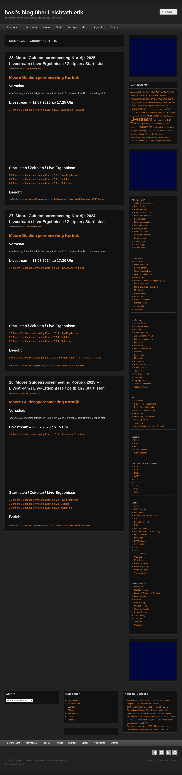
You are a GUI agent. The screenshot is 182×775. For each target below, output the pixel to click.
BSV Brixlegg (140, 509)
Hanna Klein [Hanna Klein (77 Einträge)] (151, 109)
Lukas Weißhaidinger (143, 222)
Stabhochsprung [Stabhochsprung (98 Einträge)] (137, 137)
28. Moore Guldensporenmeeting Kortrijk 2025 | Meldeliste (40, 183)
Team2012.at (140, 550)
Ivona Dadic (139, 206)
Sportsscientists (141, 368)
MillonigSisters (140, 228)
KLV (136, 470)
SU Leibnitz (139, 544)
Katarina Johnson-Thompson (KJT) (149, 280)
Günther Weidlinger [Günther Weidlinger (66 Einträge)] (160, 106)
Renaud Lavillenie (142, 299)
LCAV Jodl (138, 538)
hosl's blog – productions (145, 416)
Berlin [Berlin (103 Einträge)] (155, 95)
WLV (136, 492)
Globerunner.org (141, 333)
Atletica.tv (138, 401)
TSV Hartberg (140, 554)
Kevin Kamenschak (142, 212)
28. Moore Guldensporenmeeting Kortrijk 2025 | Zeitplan (39, 179)
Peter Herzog (140, 238)
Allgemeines (99, 27)
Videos (85, 27)
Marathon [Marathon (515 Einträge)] (145, 127)
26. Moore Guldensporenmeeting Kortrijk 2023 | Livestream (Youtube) (46, 434)
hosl (40, 69)
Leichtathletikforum (142, 348)
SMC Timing (139, 615)
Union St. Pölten (141, 570)
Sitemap (114, 27)
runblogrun (139, 361)
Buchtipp (72, 27)
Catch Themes (171, 760)
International (31, 27)
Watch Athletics (141, 387)
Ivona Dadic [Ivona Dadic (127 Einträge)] (142, 112)
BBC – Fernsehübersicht (145, 404)
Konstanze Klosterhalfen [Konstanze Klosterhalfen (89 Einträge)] (153, 116)
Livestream (86, 199)
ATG (136, 506)
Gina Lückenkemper (143, 274)
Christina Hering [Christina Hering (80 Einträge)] (148, 99)
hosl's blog (138, 413)
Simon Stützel (140, 306)
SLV (136, 479)
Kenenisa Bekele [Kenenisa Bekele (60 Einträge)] (136, 116)
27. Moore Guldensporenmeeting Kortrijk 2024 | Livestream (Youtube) (46, 268)
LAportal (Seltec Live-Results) (147, 593)
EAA (136, 443)
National (46, 27)
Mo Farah (138, 290)
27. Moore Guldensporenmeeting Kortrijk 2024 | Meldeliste (40, 341)
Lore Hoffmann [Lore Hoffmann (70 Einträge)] (158, 120)
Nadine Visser (140, 293)
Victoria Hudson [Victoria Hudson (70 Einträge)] (166, 141)
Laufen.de (138, 345)
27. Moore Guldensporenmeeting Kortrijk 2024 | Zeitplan (39, 337)
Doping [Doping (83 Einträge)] (159, 102)
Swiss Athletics (140, 449)
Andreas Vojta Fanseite (144, 203)
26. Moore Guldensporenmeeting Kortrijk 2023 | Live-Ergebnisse (43, 500)
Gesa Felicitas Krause (143, 271)
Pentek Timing (140, 612)
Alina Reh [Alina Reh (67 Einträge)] (145, 92)
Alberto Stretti (140, 323)
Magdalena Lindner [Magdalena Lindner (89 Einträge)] (154, 124)
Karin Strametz (140, 209)
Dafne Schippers (141, 264)
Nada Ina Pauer (141, 231)
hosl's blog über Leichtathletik (44, 12)
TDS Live (138, 618)
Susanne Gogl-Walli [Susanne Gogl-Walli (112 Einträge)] (154, 137)
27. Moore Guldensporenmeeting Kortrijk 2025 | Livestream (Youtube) (46, 109)
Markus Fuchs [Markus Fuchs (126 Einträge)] (159, 127)
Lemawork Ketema (142, 216)
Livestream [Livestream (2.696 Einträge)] (141, 119)
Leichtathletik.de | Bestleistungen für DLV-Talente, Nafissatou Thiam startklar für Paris (55, 357)
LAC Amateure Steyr (143, 528)
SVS (136, 547)
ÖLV (136, 446)
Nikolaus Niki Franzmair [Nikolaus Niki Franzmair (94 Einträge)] (157, 131)
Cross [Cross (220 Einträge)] (159, 98)
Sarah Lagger (140, 244)
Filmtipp (59, 27)
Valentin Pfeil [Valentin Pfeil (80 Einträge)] (143, 141)
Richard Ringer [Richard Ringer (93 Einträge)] (145, 134)
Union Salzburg (141, 566)
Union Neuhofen (141, 563)
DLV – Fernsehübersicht (144, 407)
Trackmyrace (140, 622)
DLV (136, 440)
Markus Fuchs (140, 225)
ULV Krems (139, 560)
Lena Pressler (140, 219)
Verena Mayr (139, 248)
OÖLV (137, 476)
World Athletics (140, 453)
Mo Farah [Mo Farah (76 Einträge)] (170, 127)
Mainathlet (138, 358)
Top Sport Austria (141, 380)
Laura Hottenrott (141, 284)
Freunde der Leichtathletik (145, 515)
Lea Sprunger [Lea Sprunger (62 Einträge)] (169, 116)
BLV (136, 466)
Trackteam (138, 309)
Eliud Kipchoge (140, 268)
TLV (136, 486)
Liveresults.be (140, 596)
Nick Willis (138, 296)
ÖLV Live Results (141, 609)
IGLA (136, 519)
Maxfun (137, 599)
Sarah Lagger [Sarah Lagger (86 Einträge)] (158, 134)
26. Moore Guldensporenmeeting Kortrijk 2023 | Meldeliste (40, 508)
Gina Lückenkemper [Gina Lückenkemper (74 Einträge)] (145, 106)
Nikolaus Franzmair (142, 235)
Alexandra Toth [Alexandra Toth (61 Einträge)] (135, 92)
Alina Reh (138, 261)
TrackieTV (138, 423)
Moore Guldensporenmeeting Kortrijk (44, 77)
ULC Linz (138, 557)
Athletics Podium (141, 326)
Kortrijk (77, 199)
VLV (136, 489)
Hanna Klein (139, 277)
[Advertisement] (153, 56)
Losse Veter (139, 355)
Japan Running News (143, 336)
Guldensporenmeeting (63, 199)
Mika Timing (139, 603)
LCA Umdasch (140, 534)
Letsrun (137, 352)
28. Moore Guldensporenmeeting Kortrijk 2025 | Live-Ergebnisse (43, 175)
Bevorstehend (13, 27)
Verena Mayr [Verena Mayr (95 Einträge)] (154, 141)
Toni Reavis (139, 377)
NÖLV (136, 473)
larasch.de (138, 342)
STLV (136, 482)
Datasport (138, 587)
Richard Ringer (140, 303)
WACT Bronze (98, 199)
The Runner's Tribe (142, 374)
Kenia (70, 716)
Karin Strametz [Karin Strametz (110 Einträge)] (168, 112)
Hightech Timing (141, 590)
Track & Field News (142, 384)
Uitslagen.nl (139, 625)
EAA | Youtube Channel (144, 410)
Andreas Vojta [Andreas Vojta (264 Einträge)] (158, 91)
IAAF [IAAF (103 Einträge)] (168, 109)
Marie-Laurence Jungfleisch (146, 287)
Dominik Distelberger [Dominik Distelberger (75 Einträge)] (147, 102)
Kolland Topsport (141, 522)
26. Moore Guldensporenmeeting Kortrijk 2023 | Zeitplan (39, 504)
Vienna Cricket (140, 573)
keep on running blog (143, 339)
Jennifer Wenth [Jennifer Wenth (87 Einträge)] (154, 113)
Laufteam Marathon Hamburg (147, 531)
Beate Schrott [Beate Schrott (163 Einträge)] (145, 95)
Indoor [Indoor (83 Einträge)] (133, 113)
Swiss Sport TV (141, 420)
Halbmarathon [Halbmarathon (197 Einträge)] (138, 109)
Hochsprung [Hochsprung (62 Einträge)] (161, 109)
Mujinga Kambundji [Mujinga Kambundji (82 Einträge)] (138, 131)
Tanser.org (138, 371)
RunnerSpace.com (142, 364)
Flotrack (137, 329)
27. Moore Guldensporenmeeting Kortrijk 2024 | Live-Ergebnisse (43, 333)
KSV (136, 525)
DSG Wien (138, 512)
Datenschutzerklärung (14, 764)
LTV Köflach (139, 541)
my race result (140, 606)
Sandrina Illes (140, 241)
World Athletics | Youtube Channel (149, 426)
